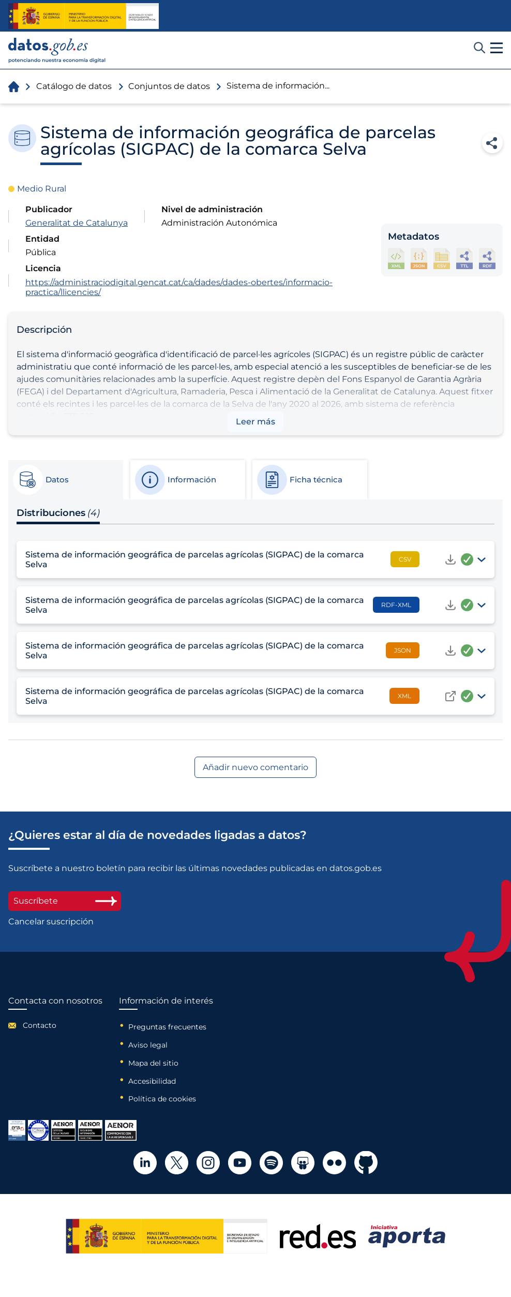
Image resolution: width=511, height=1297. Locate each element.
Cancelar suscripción (51, 921)
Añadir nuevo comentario (255, 767)
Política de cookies (162, 1098)
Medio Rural (41, 189)
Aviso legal (148, 1045)
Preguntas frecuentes (167, 1026)
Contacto (39, 1025)
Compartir (492, 142)
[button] (496, 48)
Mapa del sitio (153, 1063)
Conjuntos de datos (169, 86)
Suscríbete (64, 901)
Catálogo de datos (74, 86)
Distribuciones (58, 513)
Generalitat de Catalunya (76, 223)
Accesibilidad (152, 1081)
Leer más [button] (255, 421)
